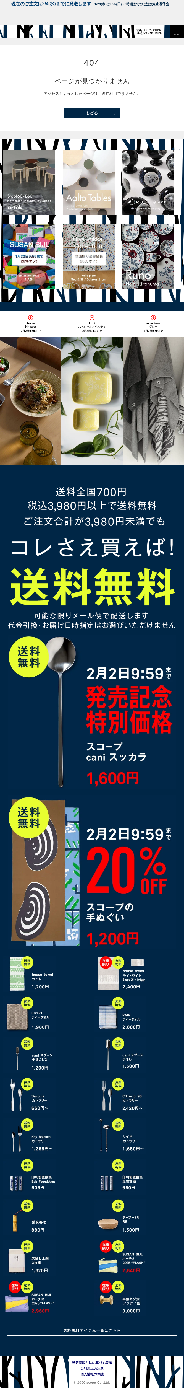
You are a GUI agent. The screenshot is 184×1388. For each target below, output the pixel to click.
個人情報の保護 (92, 1374)
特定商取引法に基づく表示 (92, 1363)
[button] (177, 31)
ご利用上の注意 (92, 1369)
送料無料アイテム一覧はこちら (92, 1330)
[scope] (15, 31)
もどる (92, 113)
